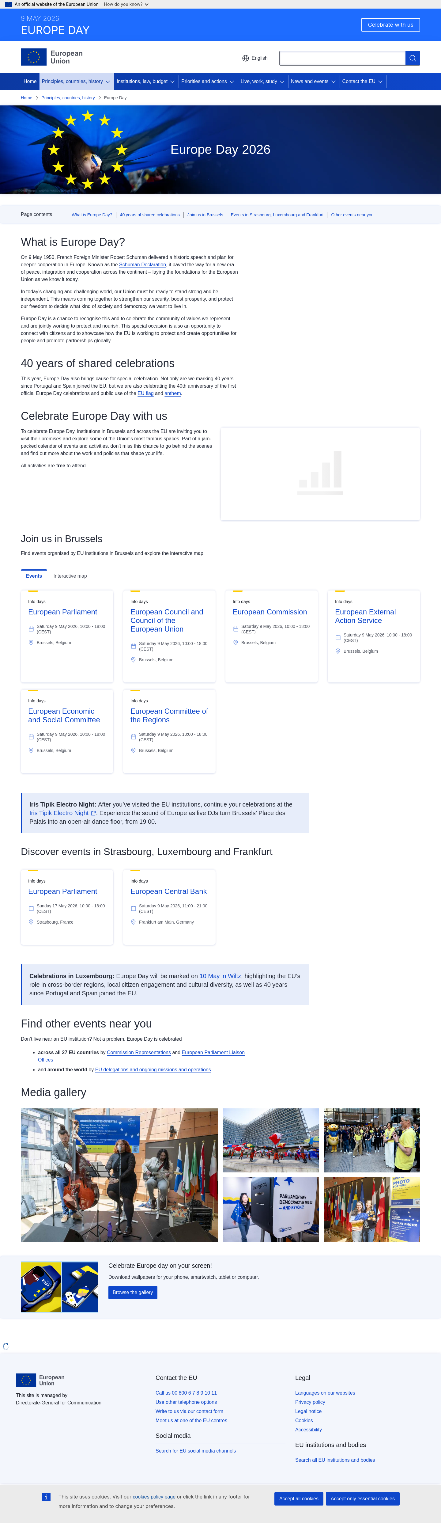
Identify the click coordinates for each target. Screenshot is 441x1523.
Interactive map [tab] (70, 576)
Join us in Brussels (205, 214)
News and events (310, 81)
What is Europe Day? (92, 214)
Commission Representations (139, 1052)
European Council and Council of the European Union (166, 620)
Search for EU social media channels (196, 1450)
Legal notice (308, 1411)
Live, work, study (259, 81)
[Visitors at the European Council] (372, 1140)
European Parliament (62, 612)
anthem (172, 393)
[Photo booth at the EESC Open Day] (372, 1209)
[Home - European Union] (51, 57)
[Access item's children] (109, 81)
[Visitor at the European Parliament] (271, 1209)
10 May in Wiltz (220, 976)
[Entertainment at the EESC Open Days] (119, 1175)
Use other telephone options (186, 1402)
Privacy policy (310, 1402)
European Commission (270, 612)
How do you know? (126, 4)
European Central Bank (168, 891)
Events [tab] (34, 576)
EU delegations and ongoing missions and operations (153, 1069)
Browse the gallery (133, 1292)
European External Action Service (365, 616)
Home (30, 81)
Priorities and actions (204, 81)
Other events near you (352, 214)
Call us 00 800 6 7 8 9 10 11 (186, 1393)
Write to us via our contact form (189, 1411)
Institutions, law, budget (142, 81)
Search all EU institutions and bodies (335, 1460)
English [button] (255, 58)
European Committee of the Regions (169, 715)
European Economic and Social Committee (64, 715)
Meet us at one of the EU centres (191, 1420)
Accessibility (308, 1429)
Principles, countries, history (72, 81)
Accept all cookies (298, 1498)
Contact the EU (359, 81)
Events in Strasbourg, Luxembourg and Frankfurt (277, 214)
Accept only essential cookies (363, 1498)
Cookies (304, 1420)
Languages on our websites (325, 1393)
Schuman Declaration (142, 264)
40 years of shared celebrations (150, 214)
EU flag (145, 393)
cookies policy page (154, 1496)
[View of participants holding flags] (271, 1140)
